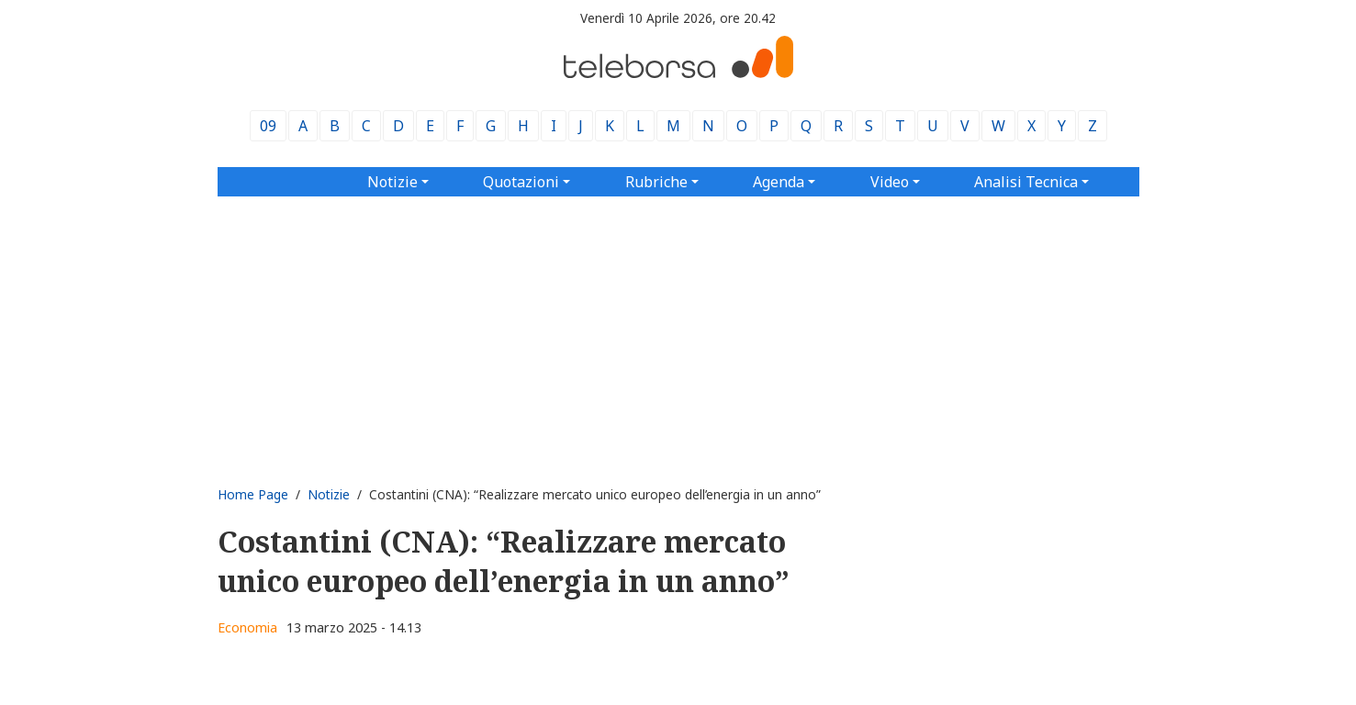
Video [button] (889, 182)
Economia (247, 627)
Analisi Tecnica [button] (1026, 182)
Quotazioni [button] (521, 182)
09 (268, 126)
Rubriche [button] (656, 182)
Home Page (253, 494)
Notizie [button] (392, 182)
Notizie (329, 494)
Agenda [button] (778, 182)
